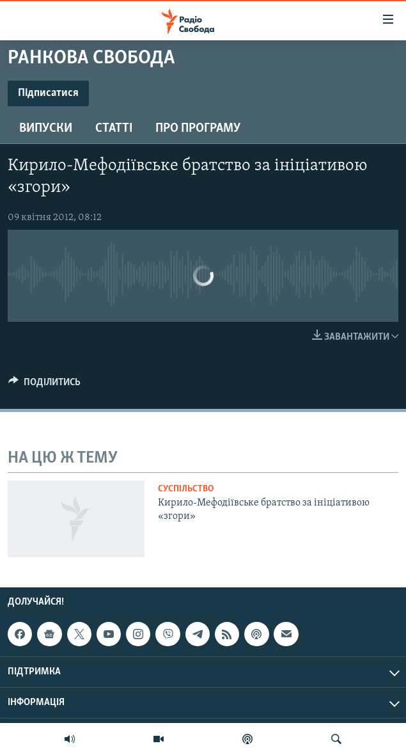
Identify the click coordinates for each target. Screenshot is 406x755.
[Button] (44, 385)
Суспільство (186, 489)
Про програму (197, 128)
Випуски (45, 128)
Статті (113, 128)
